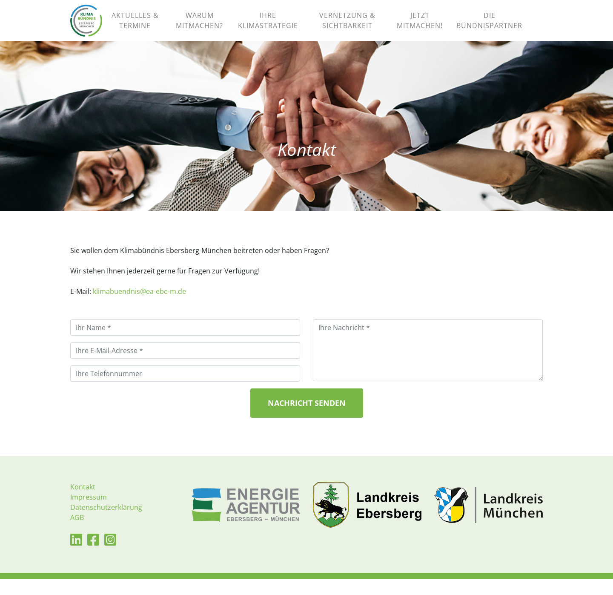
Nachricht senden (307, 419)
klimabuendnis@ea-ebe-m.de (139, 307)
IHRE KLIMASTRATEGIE (268, 28)
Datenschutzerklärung (106, 523)
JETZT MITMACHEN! (420, 28)
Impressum (88, 512)
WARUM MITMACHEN (199, 28)
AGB (77, 533)
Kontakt (82, 502)
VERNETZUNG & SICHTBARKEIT (347, 28)
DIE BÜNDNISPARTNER (489, 28)
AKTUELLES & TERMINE (135, 28)
